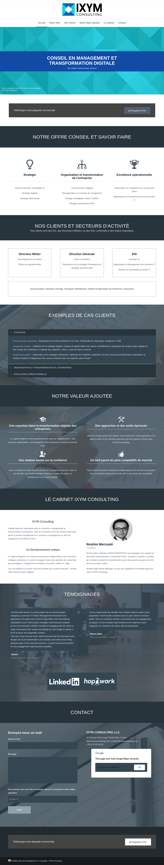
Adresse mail (14, 739)
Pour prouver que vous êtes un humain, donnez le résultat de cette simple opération (41, 791)
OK (139, 767)
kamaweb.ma (31, 861)
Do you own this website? (108, 767)
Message (12, 754)
